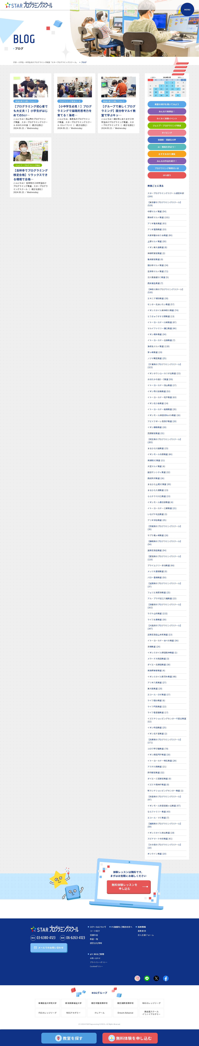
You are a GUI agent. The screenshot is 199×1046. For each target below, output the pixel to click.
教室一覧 (94, 939)
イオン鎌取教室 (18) (157, 427)
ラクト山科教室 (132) (157, 613)
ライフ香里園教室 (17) (158, 712)
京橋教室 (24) (154, 646)
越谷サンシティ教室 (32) (159, 472)
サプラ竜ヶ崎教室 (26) (158, 535)
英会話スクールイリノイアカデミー (151, 1013)
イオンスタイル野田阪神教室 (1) (162, 652)
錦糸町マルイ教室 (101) (159, 217)
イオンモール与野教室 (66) (160, 454)
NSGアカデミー (73, 1012)
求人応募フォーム (146, 935)
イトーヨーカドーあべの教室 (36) (163, 640)
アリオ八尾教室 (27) (157, 682)
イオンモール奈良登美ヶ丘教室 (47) (164, 805)
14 (161, 89)
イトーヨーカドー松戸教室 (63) (162, 397)
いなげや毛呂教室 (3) (157, 514)
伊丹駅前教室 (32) (156, 772)
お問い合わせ (95, 958)
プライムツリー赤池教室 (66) (161, 565)
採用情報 (142, 926)
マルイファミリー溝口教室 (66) (162, 328)
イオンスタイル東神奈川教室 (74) (163, 310)
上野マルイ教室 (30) (157, 241)
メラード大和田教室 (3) (158, 658)
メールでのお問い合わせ (51, 947)
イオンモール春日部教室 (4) (160, 502)
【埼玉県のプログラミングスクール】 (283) (165, 441)
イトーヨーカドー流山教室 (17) (162, 385)
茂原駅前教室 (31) (156, 433)
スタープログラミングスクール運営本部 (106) (166, 195)
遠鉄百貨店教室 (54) (157, 550)
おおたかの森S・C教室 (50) (160, 379)
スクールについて (98, 926)
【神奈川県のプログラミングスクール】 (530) (166, 291)
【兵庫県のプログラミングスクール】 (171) (165, 741)
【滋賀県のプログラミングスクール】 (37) (165, 585)
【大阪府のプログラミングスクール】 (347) (165, 627)
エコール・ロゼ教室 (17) (159, 694)
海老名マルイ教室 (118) (159, 346)
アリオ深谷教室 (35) (157, 520)
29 (167, 95)
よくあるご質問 (97, 954)
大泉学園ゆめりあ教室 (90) (160, 235)
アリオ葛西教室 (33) (157, 229)
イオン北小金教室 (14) (158, 403)
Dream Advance (125, 1012)
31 (178, 95)
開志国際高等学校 (125, 1003)
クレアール (100, 1012)
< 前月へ (153, 77)
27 (156, 95)
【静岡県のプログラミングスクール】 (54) (165, 543)
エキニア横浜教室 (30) (158, 298)
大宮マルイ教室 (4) (156, 466)
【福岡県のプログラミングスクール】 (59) (165, 825)
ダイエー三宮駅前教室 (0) (159, 778)
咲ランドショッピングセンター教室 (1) (165, 790)
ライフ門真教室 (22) (157, 706)
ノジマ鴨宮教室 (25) (157, 358)
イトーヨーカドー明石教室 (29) (162, 760)
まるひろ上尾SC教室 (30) (159, 484)
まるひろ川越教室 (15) (158, 448)
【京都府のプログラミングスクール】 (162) (165, 606)
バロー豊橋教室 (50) (157, 577)
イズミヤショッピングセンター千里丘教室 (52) (167, 720)
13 (156, 89)
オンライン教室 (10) (157, 853)
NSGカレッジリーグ (151, 1003)
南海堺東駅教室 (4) (156, 670)
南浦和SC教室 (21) (156, 460)
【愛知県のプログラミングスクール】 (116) (165, 558)
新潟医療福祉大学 (73, 1003)
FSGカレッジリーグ (48, 1012)
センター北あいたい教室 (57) (161, 304)
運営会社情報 (96, 943)
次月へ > (181, 77)
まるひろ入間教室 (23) (158, 490)
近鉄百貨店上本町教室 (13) (160, 634)
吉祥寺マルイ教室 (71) (158, 271)
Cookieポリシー (96, 966)
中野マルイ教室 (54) (157, 211)
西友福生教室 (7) (155, 283)
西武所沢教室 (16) (156, 478)
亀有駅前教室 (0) (155, 259)
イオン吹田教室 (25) (157, 727)
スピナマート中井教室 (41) (160, 838)
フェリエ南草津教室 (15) (159, 592)
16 (172, 89)
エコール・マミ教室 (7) (158, 817)
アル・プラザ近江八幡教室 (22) (162, 598)
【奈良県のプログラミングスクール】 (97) (165, 798)
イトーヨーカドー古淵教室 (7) (161, 340)
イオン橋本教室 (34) (157, 334)
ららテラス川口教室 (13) (159, 496)
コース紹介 (95, 930)
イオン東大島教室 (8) (157, 247)
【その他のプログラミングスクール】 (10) (165, 846)
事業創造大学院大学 (47, 1003)
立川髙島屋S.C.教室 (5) (158, 277)
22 (167, 92)
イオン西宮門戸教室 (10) (159, 754)
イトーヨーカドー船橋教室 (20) (162, 409)
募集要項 (142, 930)
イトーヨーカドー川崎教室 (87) (162, 322)
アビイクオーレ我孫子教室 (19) (162, 421)
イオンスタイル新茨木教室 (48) (162, 676)
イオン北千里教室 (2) (157, 733)
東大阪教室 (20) (155, 688)
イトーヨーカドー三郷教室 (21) (162, 508)
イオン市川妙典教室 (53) (159, 391)
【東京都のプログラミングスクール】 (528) (165, 204)
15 (167, 89)
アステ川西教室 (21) (157, 766)
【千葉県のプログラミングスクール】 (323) (165, 366)
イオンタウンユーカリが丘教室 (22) (164, 373)
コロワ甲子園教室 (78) (158, 748)
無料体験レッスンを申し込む (124, 887)
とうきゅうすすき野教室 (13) (161, 316)
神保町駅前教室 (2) (156, 253)
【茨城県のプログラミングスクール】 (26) (165, 528)
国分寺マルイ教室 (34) (158, 265)
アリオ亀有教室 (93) (157, 223)
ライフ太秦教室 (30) (157, 619)
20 (156, 92)
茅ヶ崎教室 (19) (155, 352)
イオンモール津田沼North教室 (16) (164, 415)
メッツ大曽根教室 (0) (157, 571)
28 (161, 95)
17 (178, 89)
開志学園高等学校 (99, 1003)
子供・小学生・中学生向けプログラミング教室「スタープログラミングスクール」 (45, 62)
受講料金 (94, 935)
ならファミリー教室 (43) (159, 811)
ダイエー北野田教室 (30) (159, 664)
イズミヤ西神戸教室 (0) (158, 784)
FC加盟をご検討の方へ (122, 926)
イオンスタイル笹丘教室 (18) (161, 832)
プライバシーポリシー (99, 962)
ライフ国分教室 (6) (156, 700)
